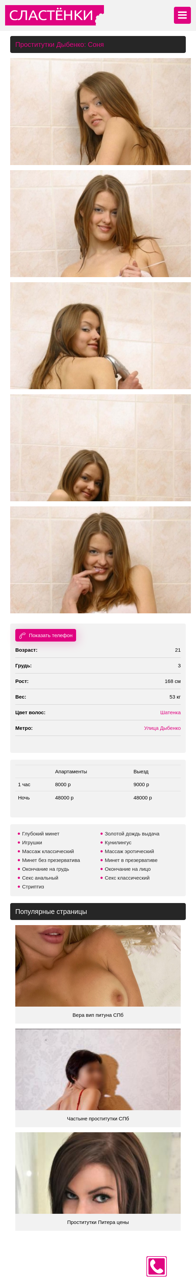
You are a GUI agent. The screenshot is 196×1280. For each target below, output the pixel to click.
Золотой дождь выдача (132, 833)
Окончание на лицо (128, 869)
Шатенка (170, 712)
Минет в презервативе (131, 860)
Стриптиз (33, 886)
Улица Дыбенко (162, 728)
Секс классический (127, 878)
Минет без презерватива (51, 860)
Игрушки (32, 842)
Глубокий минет (40, 833)
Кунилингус (118, 842)
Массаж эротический (129, 851)
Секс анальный (40, 878)
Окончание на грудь (45, 869)
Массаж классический (48, 851)
